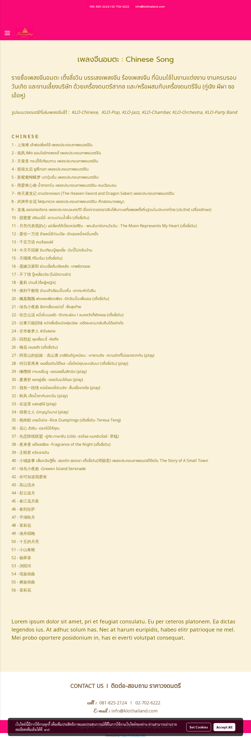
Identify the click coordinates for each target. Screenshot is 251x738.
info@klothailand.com (150, 6)
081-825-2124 (99, 6)
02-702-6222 (120, 6)
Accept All (224, 727)
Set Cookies (198, 727)
